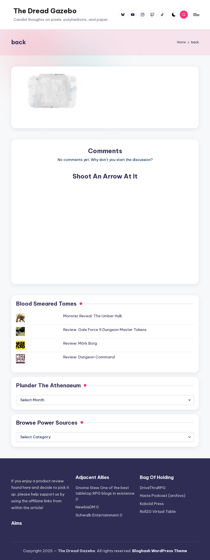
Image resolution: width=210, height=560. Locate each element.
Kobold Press (152, 503)
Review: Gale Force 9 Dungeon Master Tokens (105, 329)
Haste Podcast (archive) (162, 495)
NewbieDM (85, 507)
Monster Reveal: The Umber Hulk (92, 315)
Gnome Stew (87, 487)
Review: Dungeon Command (89, 357)
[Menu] (196, 14)
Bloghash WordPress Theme (159, 550)
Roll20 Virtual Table (158, 511)
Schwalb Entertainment (97, 515)
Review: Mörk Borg (80, 343)
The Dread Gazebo (45, 11)
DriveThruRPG (153, 487)
